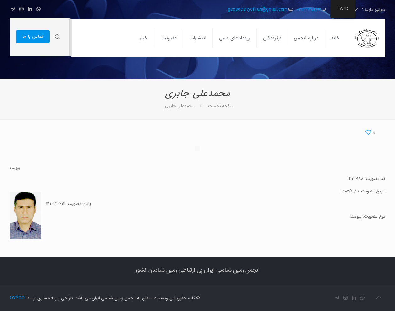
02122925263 (309, 9)
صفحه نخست (220, 106)
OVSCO (17, 298)
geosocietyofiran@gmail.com (257, 9)
